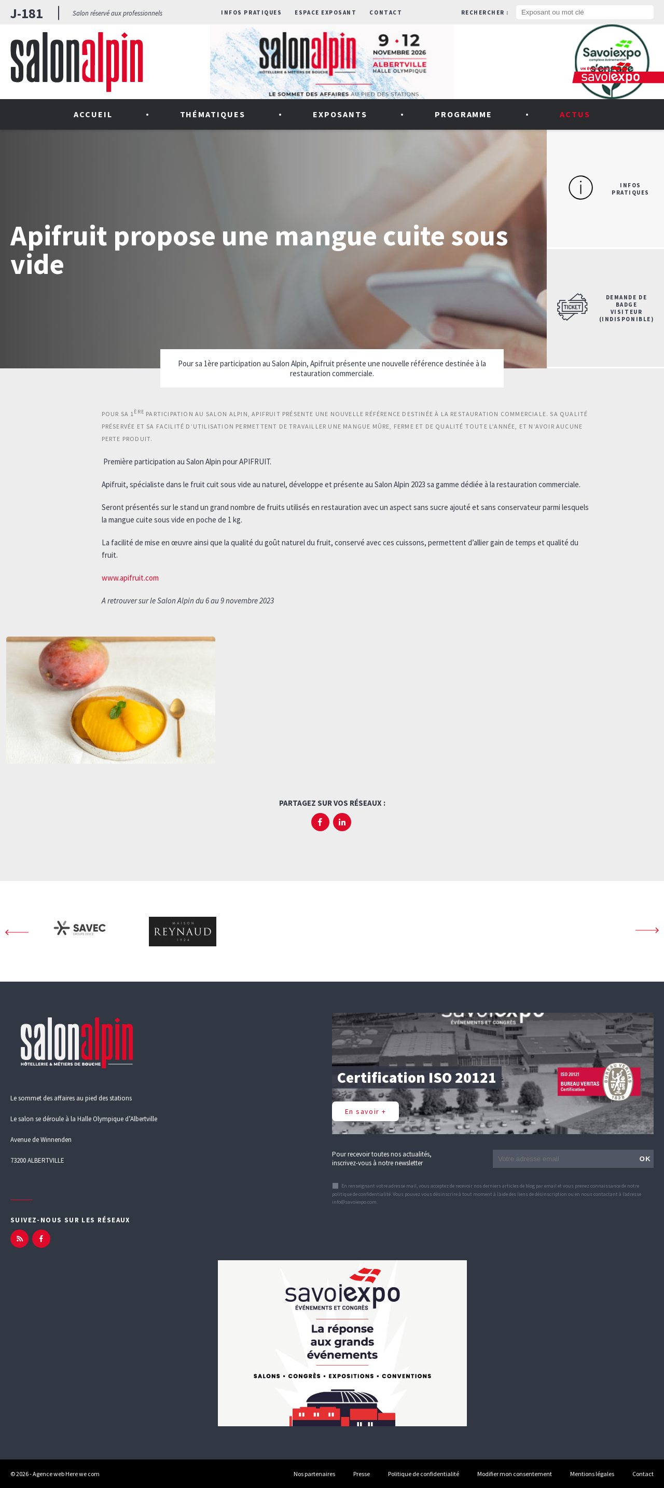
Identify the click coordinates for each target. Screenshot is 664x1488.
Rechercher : (485, 12)
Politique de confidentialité (423, 1474)
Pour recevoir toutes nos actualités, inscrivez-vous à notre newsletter (382, 1158)
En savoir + (365, 1111)
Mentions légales (592, 1474)
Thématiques (213, 114)
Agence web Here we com (66, 1474)
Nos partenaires (314, 1474)
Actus (575, 114)
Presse (361, 1474)
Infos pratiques (251, 12)
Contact (385, 12)
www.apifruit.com (130, 578)
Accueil (93, 114)
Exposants (340, 114)
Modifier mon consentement (514, 1474)
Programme (464, 114)
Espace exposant (325, 12)
